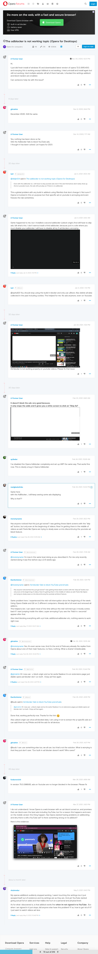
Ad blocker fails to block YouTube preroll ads (49, 577)
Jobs (79, 949)
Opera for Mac (13, 949)
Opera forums (51, 949)
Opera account (35, 945)
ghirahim (14, 102)
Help (47, 935)
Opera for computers (15, 39)
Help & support (51, 941)
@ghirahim (28, 661)
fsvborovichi (16, 772)
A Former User (17, 51)
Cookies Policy (67, 949)
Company (82, 935)
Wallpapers (34, 949)
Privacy (64, 945)
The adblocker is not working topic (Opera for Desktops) (50, 171)
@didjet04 (19, 166)
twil (12, 166)
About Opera (83, 941)
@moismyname (30, 544)
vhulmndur (15, 883)
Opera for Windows (15, 946)
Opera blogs (50, 945)
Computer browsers (13, 941)
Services (34, 935)
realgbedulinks (17, 479)
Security (64, 941)
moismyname (16, 511)
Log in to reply (88, 39)
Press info (81, 945)
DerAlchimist (16, 572)
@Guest (18, 280)
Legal (64, 935)
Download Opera (53, 15)
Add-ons (33, 941)
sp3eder (14, 452)
